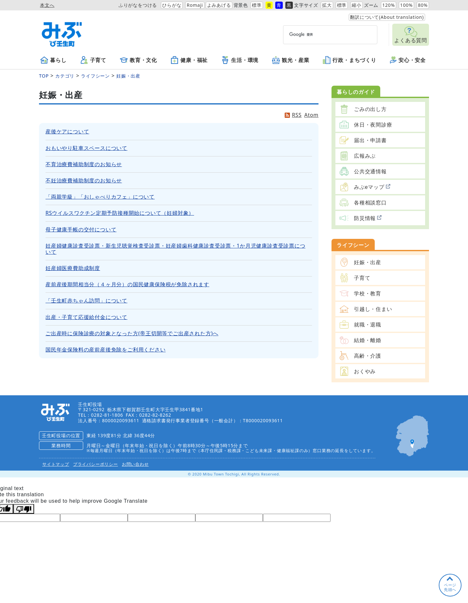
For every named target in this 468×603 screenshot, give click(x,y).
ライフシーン (95, 76)
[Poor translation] (23, 509)
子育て (93, 60)
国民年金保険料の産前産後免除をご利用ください (106, 349)
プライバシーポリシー (95, 464)
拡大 (327, 5)
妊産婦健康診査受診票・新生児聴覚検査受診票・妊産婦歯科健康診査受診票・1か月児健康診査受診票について (176, 248)
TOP (44, 76)
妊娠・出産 (128, 76)
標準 (257, 5)
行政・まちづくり (349, 60)
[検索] (318, 35)
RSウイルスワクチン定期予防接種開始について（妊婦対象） (120, 212)
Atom (311, 115)
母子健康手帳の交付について (81, 229)
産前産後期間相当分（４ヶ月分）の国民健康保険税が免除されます (127, 284)
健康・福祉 (189, 60)
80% (423, 5)
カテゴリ (64, 76)
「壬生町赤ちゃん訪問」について (86, 300)
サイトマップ (55, 464)
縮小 (356, 5)
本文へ (47, 5)
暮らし (53, 60)
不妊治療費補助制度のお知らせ (84, 180)
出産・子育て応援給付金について (86, 317)
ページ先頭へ (450, 587)
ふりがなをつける (138, 5)
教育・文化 (138, 60)
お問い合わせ (135, 464)
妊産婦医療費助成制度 (73, 268)
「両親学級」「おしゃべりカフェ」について (100, 196)
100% (406, 5)
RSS (297, 115)
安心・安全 (408, 60)
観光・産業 (290, 60)
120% (388, 5)
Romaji (195, 5)
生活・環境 (239, 60)
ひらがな (171, 5)
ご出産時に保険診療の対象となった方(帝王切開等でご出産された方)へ (132, 333)
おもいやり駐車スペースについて (86, 148)
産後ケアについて (67, 131)
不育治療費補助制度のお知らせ (84, 164)
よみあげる (219, 5)
